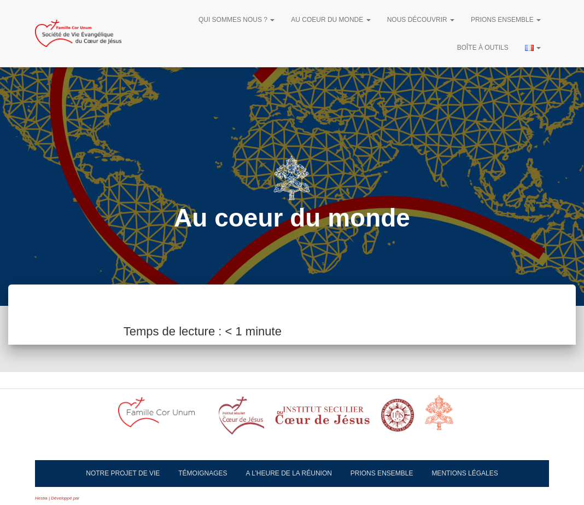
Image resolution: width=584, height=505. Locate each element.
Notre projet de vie (123, 473)
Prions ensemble (506, 20)
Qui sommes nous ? (236, 20)
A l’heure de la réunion (289, 473)
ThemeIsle (90, 498)
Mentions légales (464, 473)
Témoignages (202, 473)
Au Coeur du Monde (330, 20)
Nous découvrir (420, 20)
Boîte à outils (483, 47)
